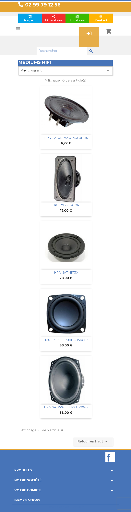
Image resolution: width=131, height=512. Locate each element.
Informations (27, 500)
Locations (77, 18)
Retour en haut (93, 441)
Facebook (110, 463)
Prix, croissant (65, 71)
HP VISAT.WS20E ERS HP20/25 (66, 407)
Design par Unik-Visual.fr (65, 507)
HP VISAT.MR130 (66, 272)
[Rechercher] (62, 51)
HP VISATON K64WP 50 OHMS (66, 138)
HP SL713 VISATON (66, 205)
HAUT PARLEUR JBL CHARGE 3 (66, 340)
